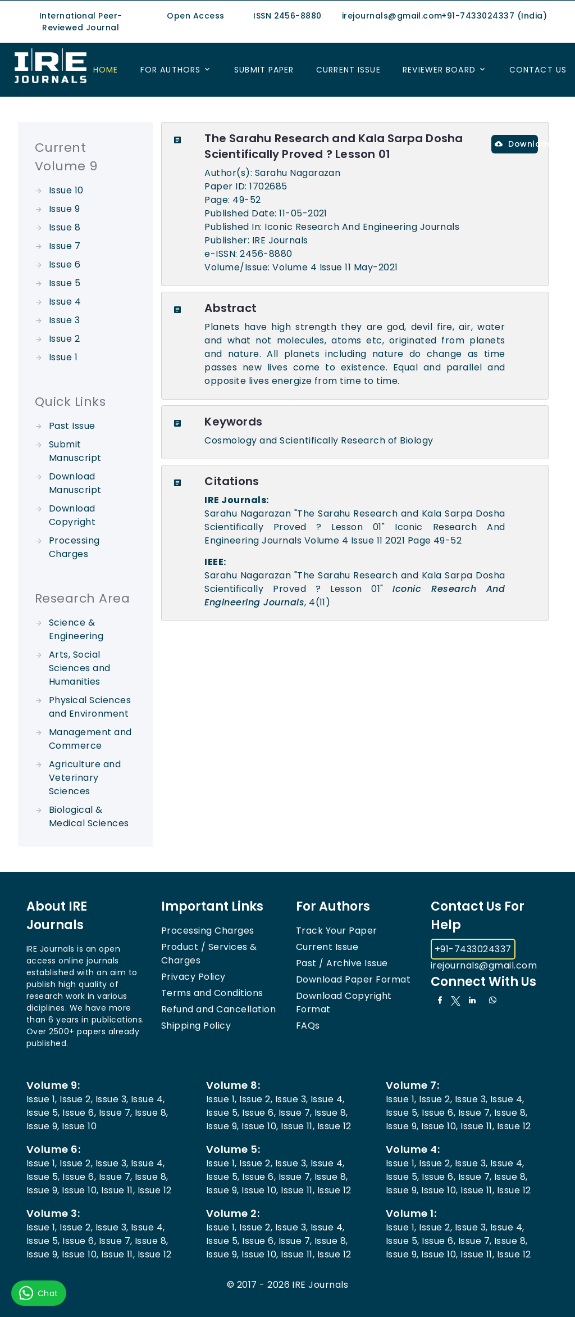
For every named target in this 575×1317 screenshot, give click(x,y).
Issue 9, (43, 1126)
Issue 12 (334, 1126)
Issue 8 (64, 227)
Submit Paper (264, 69)
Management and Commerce (90, 739)
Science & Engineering (76, 629)
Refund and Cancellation (218, 1009)
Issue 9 (64, 208)
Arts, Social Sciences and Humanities (80, 668)
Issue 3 (64, 320)
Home (105, 69)
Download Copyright (72, 515)
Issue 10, (259, 1126)
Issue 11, (297, 1126)
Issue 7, (116, 1112)
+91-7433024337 (473, 949)
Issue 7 (64, 245)
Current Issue (348, 69)
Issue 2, (76, 1099)
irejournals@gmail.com (484, 965)
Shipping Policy (196, 1025)
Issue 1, (41, 1099)
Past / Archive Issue (342, 963)
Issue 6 (64, 264)
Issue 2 (64, 338)
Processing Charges (74, 547)
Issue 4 (65, 301)
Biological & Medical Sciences (89, 816)
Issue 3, (112, 1099)
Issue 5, (43, 1112)
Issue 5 (64, 283)
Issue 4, (148, 1099)
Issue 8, (151, 1112)
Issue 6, (79, 1112)
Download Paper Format (353, 979)
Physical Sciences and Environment (90, 707)
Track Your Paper (336, 930)
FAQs (308, 1025)
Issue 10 (66, 190)
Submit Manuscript (75, 451)
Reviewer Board (439, 69)
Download (516, 144)
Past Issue (72, 425)
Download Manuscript (75, 483)
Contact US (538, 69)
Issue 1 (63, 357)
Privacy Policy (193, 976)
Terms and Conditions (212, 992)
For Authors (170, 69)
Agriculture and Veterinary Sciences (85, 778)
